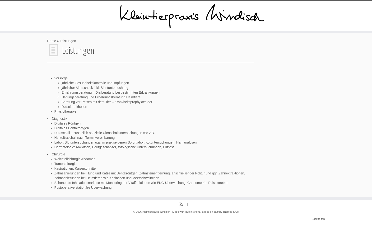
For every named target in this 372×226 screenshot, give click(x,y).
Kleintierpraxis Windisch (156, 211)
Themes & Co (231, 211)
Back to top (318, 218)
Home (51, 41)
